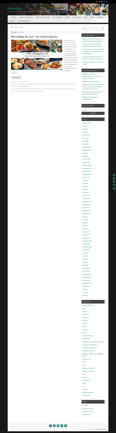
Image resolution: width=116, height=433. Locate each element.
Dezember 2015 (86, 274)
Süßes (28, 86)
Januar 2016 (85, 271)
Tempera (97, 429)
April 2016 (85, 262)
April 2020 (85, 141)
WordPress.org (86, 414)
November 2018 (87, 168)
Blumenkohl (24, 89)
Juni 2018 (85, 183)
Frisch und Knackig (18, 84)
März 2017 (85, 229)
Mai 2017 (84, 223)
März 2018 (85, 192)
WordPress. (104, 429)
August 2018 (86, 177)
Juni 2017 (85, 220)
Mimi (14, 82)
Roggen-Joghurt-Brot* (94, 81)
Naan (28, 91)
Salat (38, 91)
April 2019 (85, 156)
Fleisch (47, 84)
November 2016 (87, 241)
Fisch (54, 89)
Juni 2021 (85, 126)
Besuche (84, 311)
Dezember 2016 (86, 238)
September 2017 (87, 211)
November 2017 (87, 205)
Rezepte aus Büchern (88, 371)
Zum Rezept (16, 77)
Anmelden (85, 405)
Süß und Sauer (86, 380)
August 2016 (86, 250)
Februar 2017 (86, 232)
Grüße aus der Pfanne (88, 351)
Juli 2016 (84, 253)
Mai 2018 (84, 186)
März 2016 (85, 265)
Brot (29, 89)
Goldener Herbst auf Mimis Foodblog (93, 342)
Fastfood (42, 84)
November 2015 (87, 277)
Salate (84, 374)
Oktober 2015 (86, 280)
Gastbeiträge (86, 339)
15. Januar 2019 (23, 82)
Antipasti (15, 89)
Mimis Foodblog (15, 8)
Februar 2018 (86, 195)
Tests (83, 386)
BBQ (19, 89)
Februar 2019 (86, 159)
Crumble (45, 89)
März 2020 (85, 144)
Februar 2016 (86, 268)
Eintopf (84, 324)
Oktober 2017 (86, 208)
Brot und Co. (30, 84)
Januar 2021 (85, 138)
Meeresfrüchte (22, 91)
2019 (16, 27)
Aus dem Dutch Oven (88, 305)
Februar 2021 (86, 135)
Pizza (12, 86)
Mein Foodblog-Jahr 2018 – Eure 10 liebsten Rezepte (34, 36)
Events (84, 327)
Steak (41, 91)
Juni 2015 (85, 292)
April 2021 (85, 129)
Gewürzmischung (66, 89)
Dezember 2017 (86, 201)
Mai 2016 (84, 259)
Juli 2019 (84, 153)
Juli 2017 (84, 217)
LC (11, 91)
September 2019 (87, 150)
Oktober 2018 (86, 171)
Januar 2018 (85, 199)
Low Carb (15, 91)
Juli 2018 (84, 180)
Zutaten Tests (86, 395)
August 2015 (86, 286)
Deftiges (36, 84)
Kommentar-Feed (87, 411)
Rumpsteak (33, 91)
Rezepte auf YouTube (20, 86)
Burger (33, 89)
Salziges (84, 377)
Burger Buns (38, 89)
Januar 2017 (85, 235)
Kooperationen (86, 359)
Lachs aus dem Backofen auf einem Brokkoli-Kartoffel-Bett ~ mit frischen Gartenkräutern (93, 87)
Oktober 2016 (86, 244)
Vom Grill (85, 389)
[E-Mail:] (93, 110)
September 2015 (87, 283)
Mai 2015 (84, 295)
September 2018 (87, 174)
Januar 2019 (85, 162)
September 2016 (87, 247)
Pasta (84, 362)
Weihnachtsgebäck (87, 392)
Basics (25, 84)
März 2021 (85, 132)
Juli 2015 (84, 289)
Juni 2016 (85, 256)
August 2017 (86, 214)
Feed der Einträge (87, 408)
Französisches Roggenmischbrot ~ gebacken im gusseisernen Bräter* (91, 76)
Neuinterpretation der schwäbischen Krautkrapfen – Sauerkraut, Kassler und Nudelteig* (93, 52)
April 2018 (85, 189)
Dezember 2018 (86, 165)
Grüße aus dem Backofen (55, 84)
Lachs (73, 89)
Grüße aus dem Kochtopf (69, 84)
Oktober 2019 (86, 147)
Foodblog (58, 89)
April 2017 (85, 226)
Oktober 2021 (86, 123)
